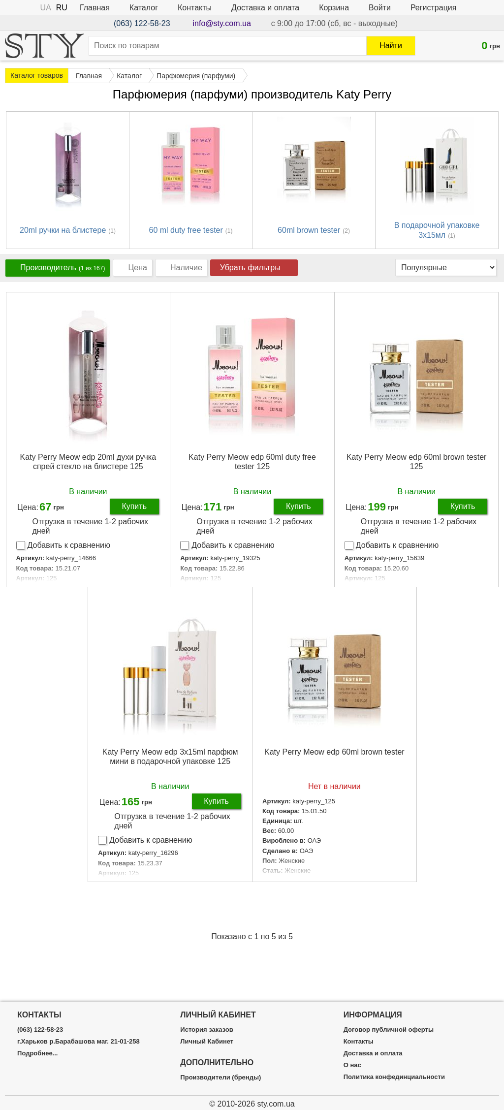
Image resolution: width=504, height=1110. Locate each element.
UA (45, 7)
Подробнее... (37, 1053)
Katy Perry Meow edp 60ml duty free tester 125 (252, 462)
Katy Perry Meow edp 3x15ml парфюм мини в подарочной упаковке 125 (170, 756)
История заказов (206, 1029)
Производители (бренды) (220, 1077)
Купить (134, 506)
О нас (352, 1065)
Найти (390, 45)
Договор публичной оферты (389, 1029)
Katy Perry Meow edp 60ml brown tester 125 (416, 462)
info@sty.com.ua (222, 23)
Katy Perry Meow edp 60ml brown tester (334, 752)
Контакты (195, 7)
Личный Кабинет (206, 1041)
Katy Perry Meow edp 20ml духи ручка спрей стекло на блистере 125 (88, 462)
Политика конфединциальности (394, 1077)
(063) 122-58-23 (142, 23)
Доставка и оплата (265, 7)
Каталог (143, 7)
